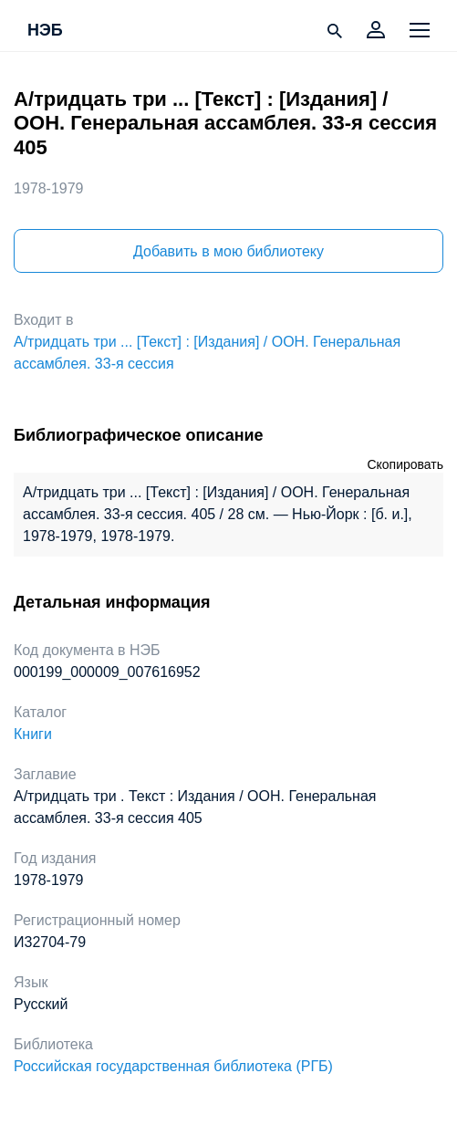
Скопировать (405, 464)
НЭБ (45, 31)
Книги (33, 734)
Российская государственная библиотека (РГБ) (173, 1066)
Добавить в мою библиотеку (228, 251)
